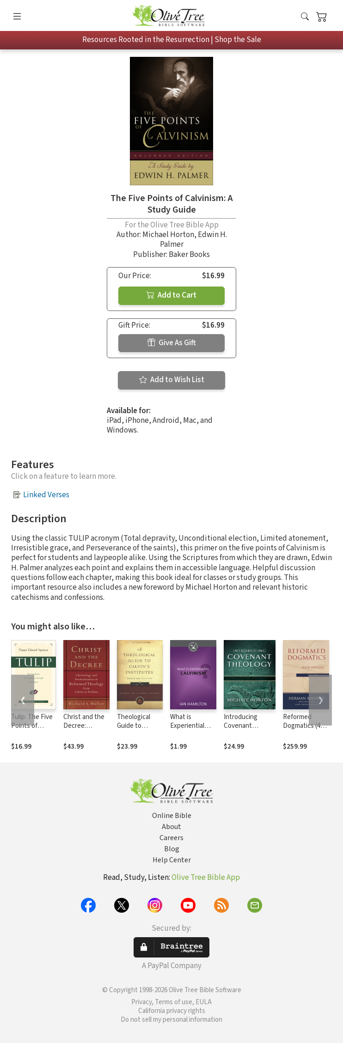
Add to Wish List (171, 379)
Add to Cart (171, 295)
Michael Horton (168, 234)
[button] (305, 17)
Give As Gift (171, 342)
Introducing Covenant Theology (240, 725)
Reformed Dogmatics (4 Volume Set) (301, 725)
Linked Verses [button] (46, 494)
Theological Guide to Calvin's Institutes (133, 730)
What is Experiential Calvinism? (187, 725)
